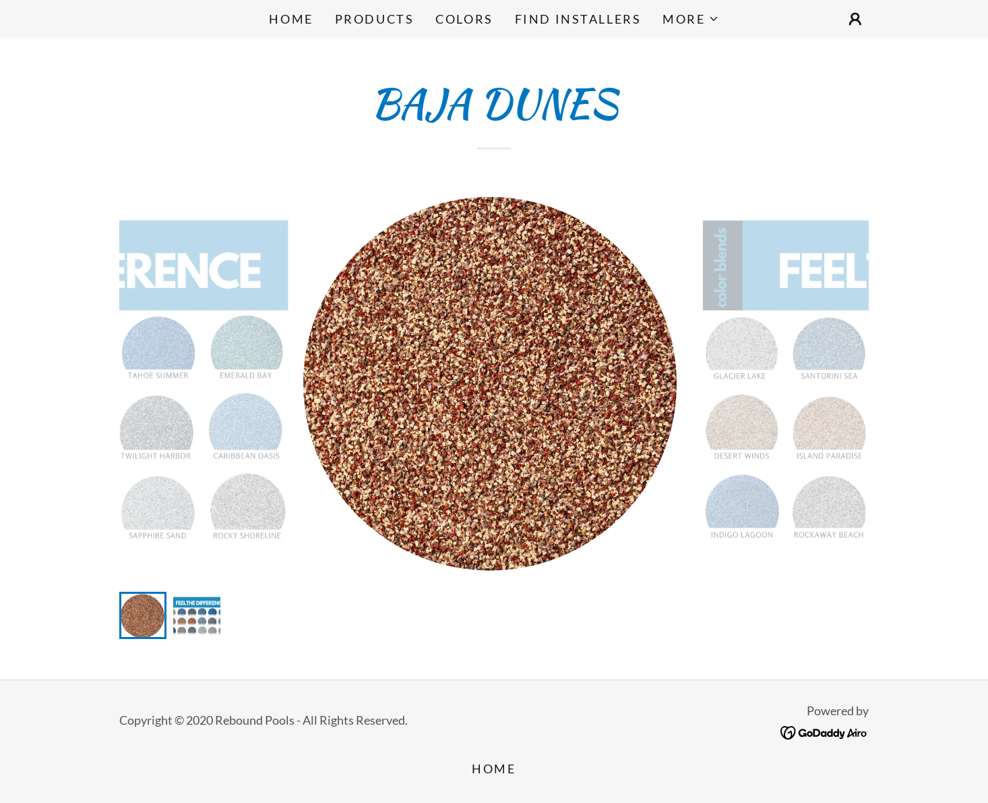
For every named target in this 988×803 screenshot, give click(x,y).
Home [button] (494, 768)
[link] (824, 731)
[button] (690, 19)
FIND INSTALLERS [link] (578, 18)
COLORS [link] (464, 18)
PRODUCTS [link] (374, 18)
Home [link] (291, 18)
